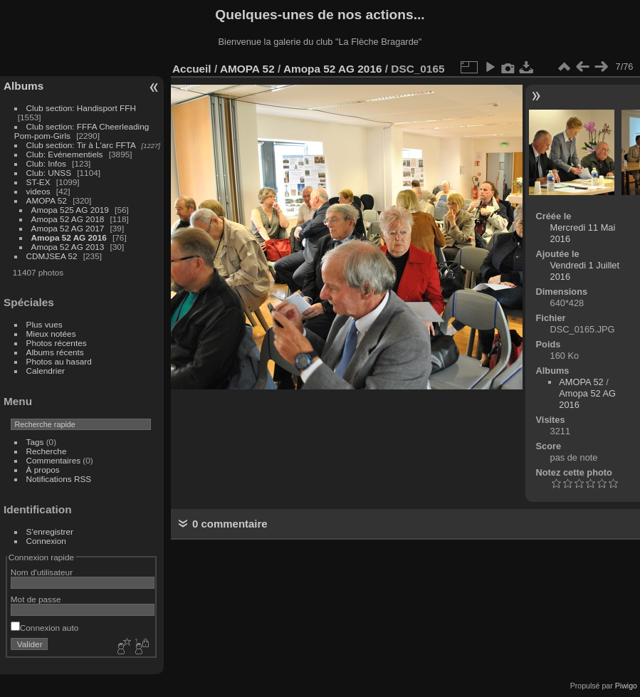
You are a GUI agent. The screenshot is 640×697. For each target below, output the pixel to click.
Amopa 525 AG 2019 (70, 209)
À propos (43, 469)
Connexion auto (44, 627)
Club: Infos (46, 163)
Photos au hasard (59, 361)
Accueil (191, 69)
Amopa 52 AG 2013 (68, 246)
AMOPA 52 (46, 200)
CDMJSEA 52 (52, 256)
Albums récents (55, 352)
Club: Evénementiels (64, 154)
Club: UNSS (48, 172)
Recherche (46, 451)
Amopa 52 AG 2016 (69, 237)
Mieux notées (51, 333)
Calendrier (45, 370)
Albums (23, 86)
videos (38, 191)
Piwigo (626, 685)
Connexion (46, 540)
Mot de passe (36, 599)
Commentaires (53, 460)
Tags (35, 441)
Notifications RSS (59, 478)
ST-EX (38, 182)
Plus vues (44, 324)
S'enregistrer (49, 531)
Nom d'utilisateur (42, 572)
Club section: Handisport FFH (81, 107)
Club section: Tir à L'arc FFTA (81, 145)
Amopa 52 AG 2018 (68, 219)
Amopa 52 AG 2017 (68, 228)
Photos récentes (56, 342)
